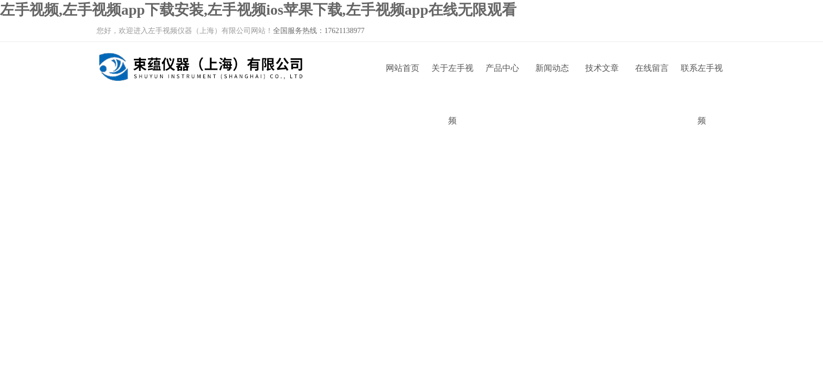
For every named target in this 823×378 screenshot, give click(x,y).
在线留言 (652, 68)
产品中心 (502, 68)
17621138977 (344, 31)
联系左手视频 (702, 79)
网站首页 (402, 68)
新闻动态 (552, 68)
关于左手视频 (452, 79)
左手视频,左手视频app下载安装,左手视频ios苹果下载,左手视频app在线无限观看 (258, 10)
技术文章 (602, 68)
